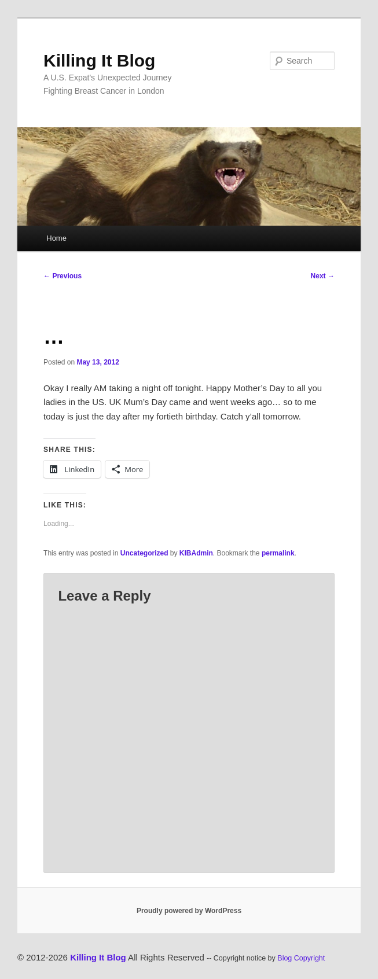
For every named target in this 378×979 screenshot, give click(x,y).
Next (323, 276)
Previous (62, 276)
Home (56, 238)
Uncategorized (144, 553)
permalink (278, 553)
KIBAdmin (196, 553)
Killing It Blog (99, 60)
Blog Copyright (301, 958)
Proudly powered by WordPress (189, 911)
